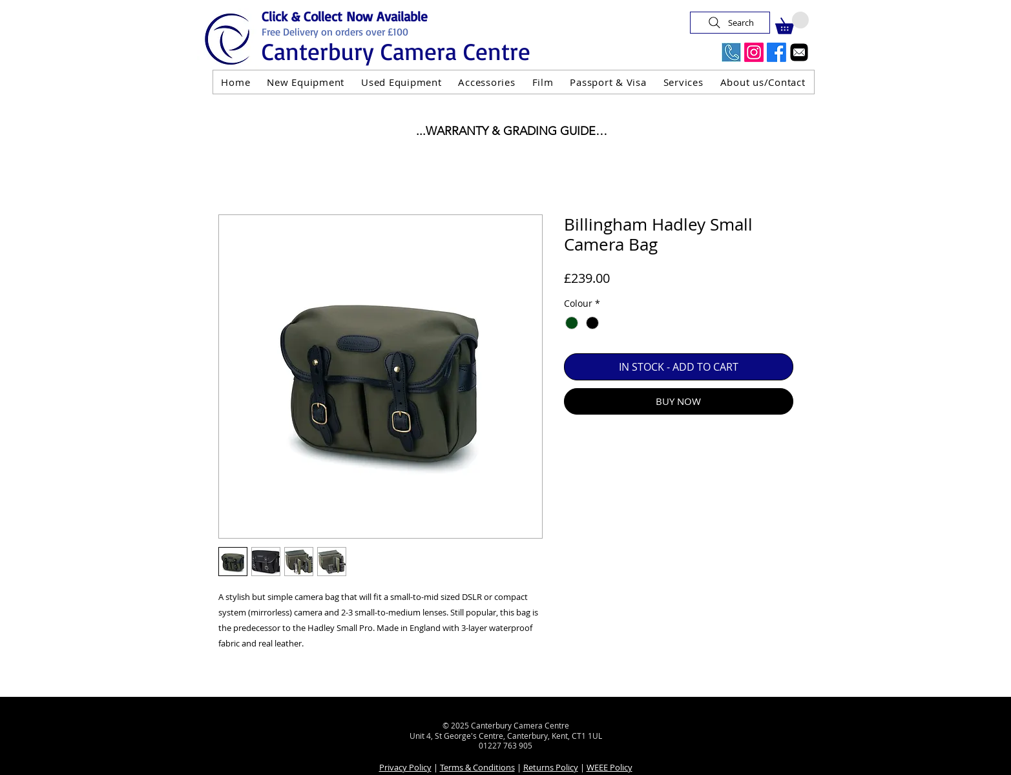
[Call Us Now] (731, 52)
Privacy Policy (405, 767)
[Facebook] (776, 52)
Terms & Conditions (477, 767)
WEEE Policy (609, 767)
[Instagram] (754, 52)
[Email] (799, 52)
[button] (792, 23)
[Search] (730, 23)
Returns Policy (550, 767)
